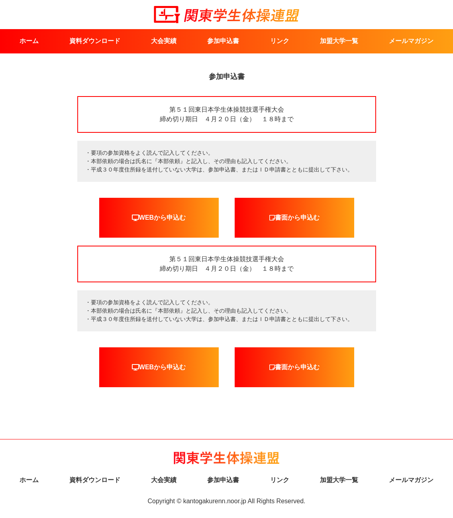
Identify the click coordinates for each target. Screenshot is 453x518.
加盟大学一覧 (339, 40)
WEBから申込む (159, 217)
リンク (279, 40)
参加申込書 (223, 40)
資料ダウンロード (94, 40)
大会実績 (163, 40)
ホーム (29, 40)
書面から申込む (294, 217)
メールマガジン (411, 40)
